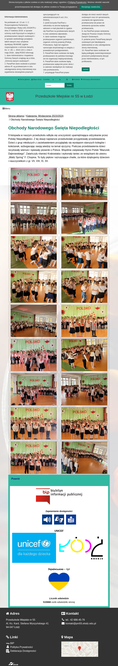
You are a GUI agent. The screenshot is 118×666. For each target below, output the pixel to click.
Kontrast (76, 79)
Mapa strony (36, 79)
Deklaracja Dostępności (21, 651)
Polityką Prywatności (77, 2)
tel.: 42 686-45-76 (73, 619)
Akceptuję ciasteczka (90, 7)
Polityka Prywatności (19, 646)
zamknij (85, 69)
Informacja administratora (90, 79)
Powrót (15, 478)
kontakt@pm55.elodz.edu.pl (78, 623)
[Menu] (59, 108)
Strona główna (24, 79)
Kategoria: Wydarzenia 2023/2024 (44, 116)
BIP (10, 643)
